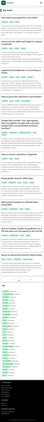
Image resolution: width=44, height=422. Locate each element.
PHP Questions (5, 392)
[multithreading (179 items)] (22, 346)
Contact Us (4, 405)
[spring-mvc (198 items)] (22, 367)
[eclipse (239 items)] (22, 303)
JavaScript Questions (6, 388)
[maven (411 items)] (22, 343)
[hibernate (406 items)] (22, 311)
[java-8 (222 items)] (22, 323)
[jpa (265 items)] (22, 332)
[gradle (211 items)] (22, 308)
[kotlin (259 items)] (22, 340)
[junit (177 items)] (22, 337)
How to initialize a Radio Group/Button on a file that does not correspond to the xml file (21, 229)
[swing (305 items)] (22, 372)
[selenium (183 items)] (22, 355)
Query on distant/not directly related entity (21, 255)
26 (26, 279)
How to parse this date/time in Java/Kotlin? (21, 96)
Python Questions (6, 385)
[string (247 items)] (22, 369)
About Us (3, 403)
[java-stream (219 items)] (22, 326)
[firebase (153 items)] (22, 306)
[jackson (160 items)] (22, 317)
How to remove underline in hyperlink (19, 154)
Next (30, 279)
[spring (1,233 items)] (22, 358)
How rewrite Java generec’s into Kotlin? (19, 17)
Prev (13, 279)
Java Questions (5, 390)
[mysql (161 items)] (22, 349)
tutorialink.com (5, 414)
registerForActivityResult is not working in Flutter (21, 71)
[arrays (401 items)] (22, 300)
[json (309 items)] (22, 335)
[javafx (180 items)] (22, 329)
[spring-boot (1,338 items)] (22, 361)
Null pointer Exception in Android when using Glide (19, 203)
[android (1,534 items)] (22, 291)
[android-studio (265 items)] (22, 294)
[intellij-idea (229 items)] (22, 314)
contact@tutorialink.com (7, 412)
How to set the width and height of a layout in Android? (21, 42)
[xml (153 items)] (22, 375)
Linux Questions (5, 396)
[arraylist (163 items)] (22, 297)
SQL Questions (5, 394)
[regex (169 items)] (22, 352)
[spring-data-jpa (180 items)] (22, 364)
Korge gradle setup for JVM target (17, 178)
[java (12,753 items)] (22, 320)
